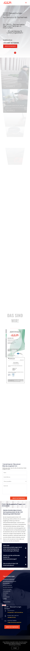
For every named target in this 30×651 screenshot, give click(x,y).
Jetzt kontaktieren (10, 46)
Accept (15, 648)
